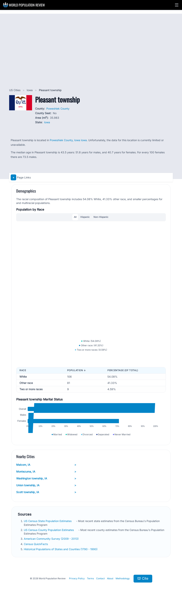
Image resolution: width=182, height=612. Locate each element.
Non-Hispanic (100, 217)
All (75, 217)
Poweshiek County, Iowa (65, 140)
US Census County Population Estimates (49, 535)
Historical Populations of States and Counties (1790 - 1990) (61, 554)
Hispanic (85, 217)
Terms (90, 583)
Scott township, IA (46, 497)
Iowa (30, 90)
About (110, 583)
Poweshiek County (57, 108)
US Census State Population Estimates (48, 526)
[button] (176, 5)
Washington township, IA (46, 484)
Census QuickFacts (36, 549)
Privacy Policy (77, 583)
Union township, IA (46, 491)
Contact (100, 583)
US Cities (15, 90)
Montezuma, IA (46, 477)
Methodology (123, 583)
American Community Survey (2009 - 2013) (51, 544)
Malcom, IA (46, 470)
